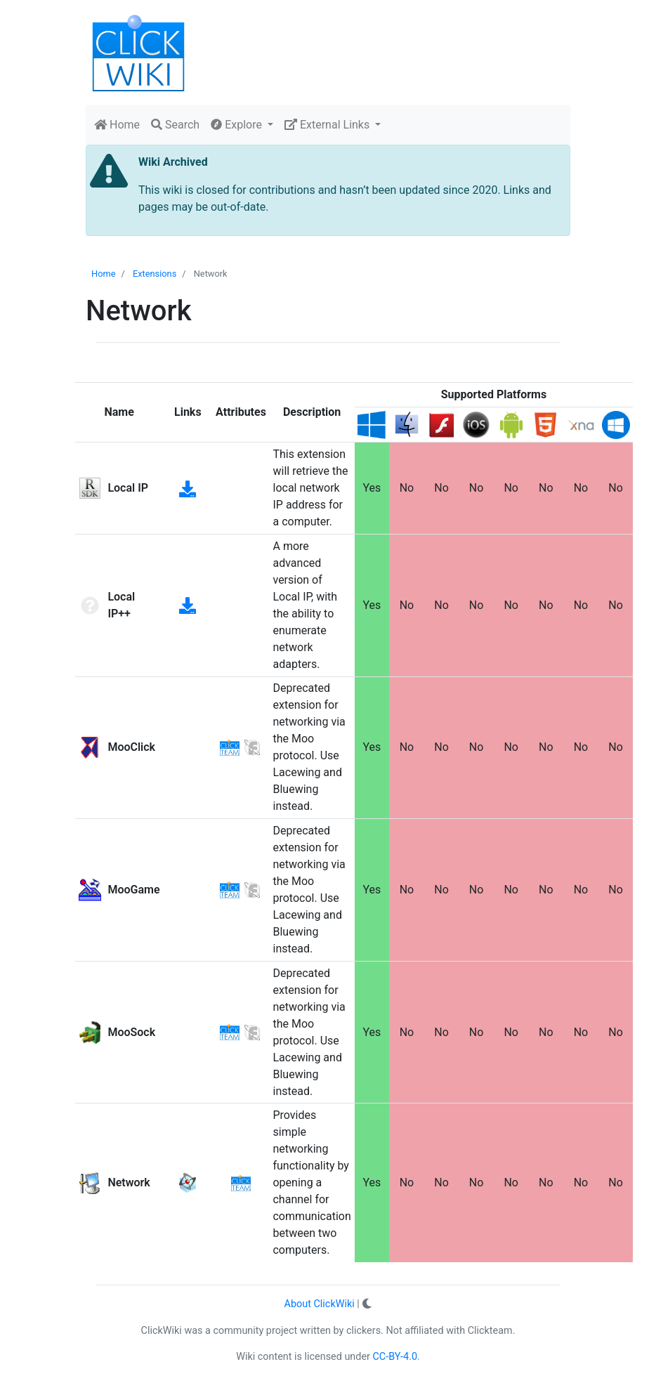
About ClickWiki (319, 1304)
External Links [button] (328, 124)
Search (175, 124)
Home (117, 124)
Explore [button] (238, 124)
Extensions (154, 273)
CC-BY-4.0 (395, 1357)
